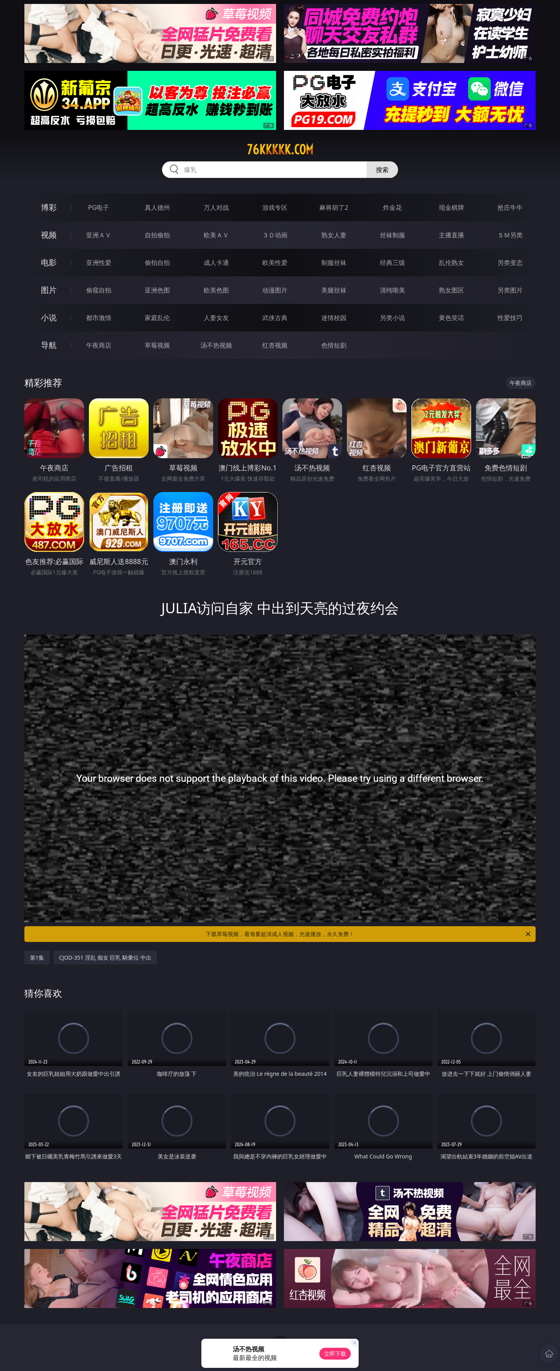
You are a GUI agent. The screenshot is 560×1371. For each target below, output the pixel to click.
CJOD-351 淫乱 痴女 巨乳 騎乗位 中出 (105, 957)
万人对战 (216, 207)
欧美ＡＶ (216, 235)
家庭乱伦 (157, 317)
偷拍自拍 (157, 262)
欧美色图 (216, 290)
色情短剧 (333, 345)
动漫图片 (274, 290)
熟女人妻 (333, 235)
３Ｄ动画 (274, 235)
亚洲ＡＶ (98, 235)
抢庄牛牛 (510, 207)
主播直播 (451, 235)
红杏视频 (274, 345)
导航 (49, 345)
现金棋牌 (451, 207)
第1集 (37, 957)
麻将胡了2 (333, 207)
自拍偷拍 (157, 235)
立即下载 (335, 1353)
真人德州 (157, 207)
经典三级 (392, 262)
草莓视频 (157, 345)
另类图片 (510, 290)
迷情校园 (333, 317)
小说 (49, 317)
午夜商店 (98, 345)
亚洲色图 (157, 290)
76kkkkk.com (280, 149)
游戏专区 (274, 207)
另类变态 (510, 262)
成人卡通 (216, 262)
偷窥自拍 (98, 290)
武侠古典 (274, 317)
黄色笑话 (451, 317)
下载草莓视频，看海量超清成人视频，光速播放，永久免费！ (369, 934)
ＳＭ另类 (510, 235)
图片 (49, 290)
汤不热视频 (216, 345)
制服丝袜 (333, 262)
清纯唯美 (392, 290)
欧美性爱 (274, 262)
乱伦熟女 (451, 262)
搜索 (382, 169)
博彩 (49, 207)
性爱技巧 (510, 317)
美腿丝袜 (333, 290)
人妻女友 (216, 317)
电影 (49, 262)
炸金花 (392, 207)
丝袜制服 (392, 235)
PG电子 (98, 207)
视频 (49, 234)
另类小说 (392, 317)
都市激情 (98, 317)
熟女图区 (451, 290)
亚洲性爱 (98, 262)
